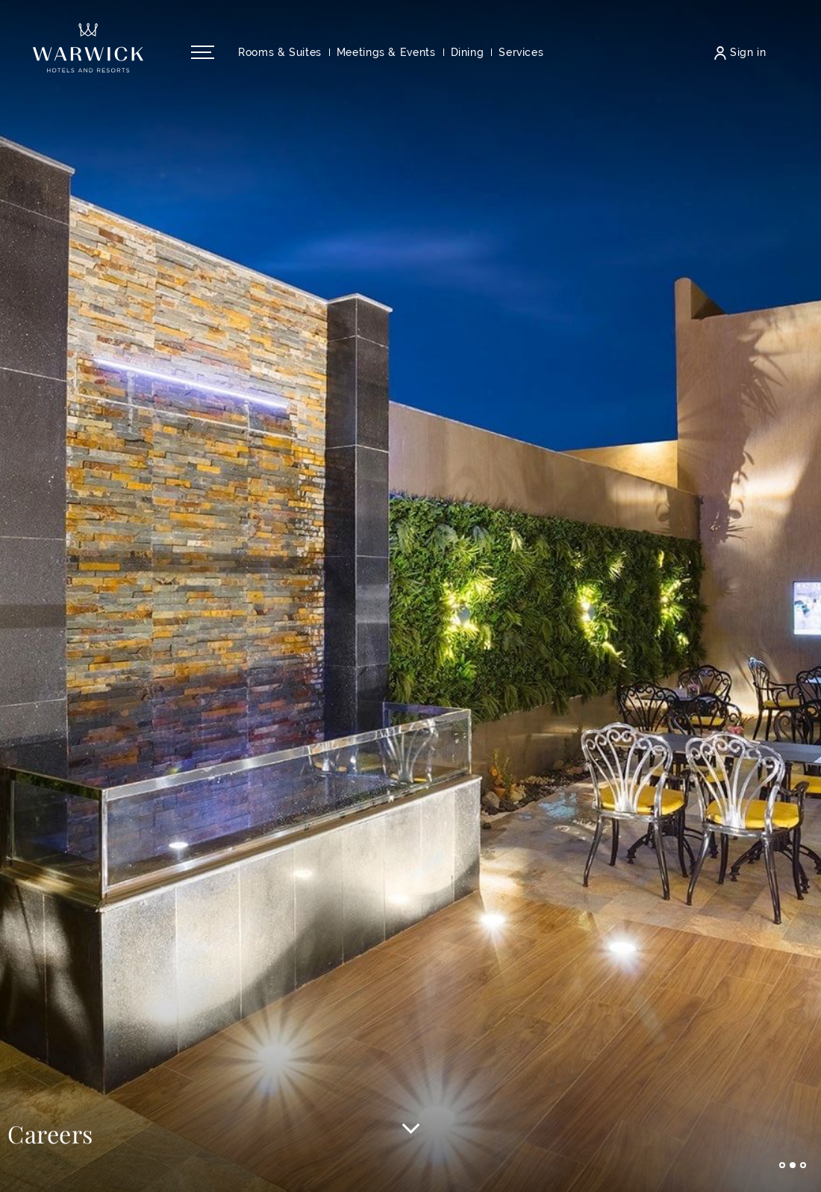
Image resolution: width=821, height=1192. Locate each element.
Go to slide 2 (793, 1165)
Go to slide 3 (803, 1165)
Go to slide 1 (782, 1165)
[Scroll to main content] (410, 1130)
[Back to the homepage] (88, 47)
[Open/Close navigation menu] (202, 52)
